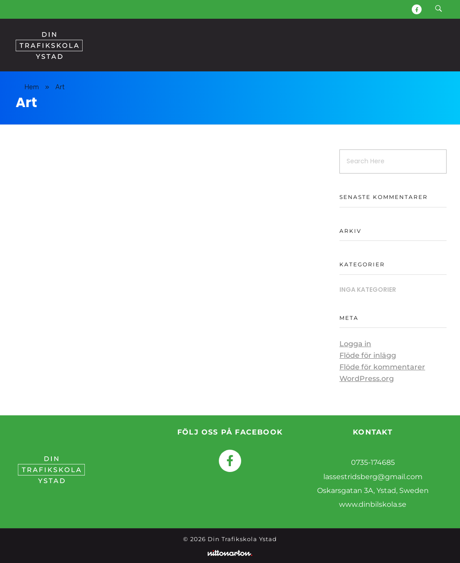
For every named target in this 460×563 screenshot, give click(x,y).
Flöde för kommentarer (382, 367)
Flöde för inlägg (367, 355)
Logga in (355, 343)
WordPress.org (366, 378)
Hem (32, 87)
